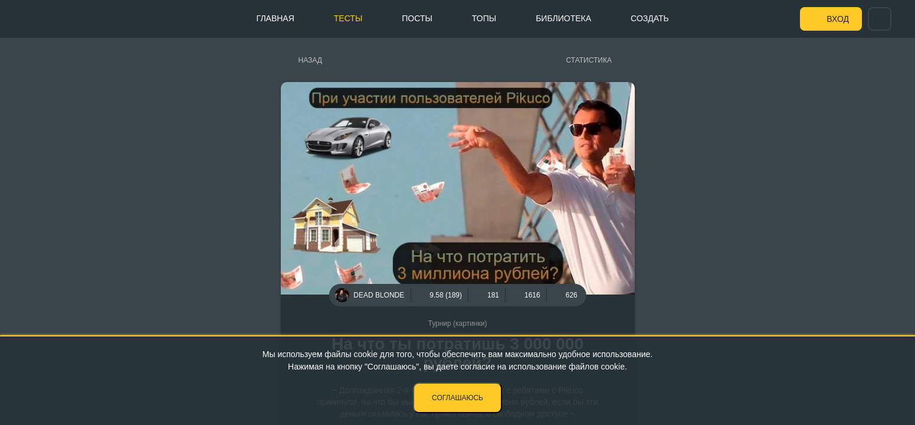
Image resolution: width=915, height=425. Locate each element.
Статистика (589, 60)
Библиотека (563, 18)
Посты (417, 18)
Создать (650, 18)
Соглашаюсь (457, 398)
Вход (838, 19)
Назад (310, 60)
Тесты (348, 18)
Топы (484, 18)
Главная (275, 18)
